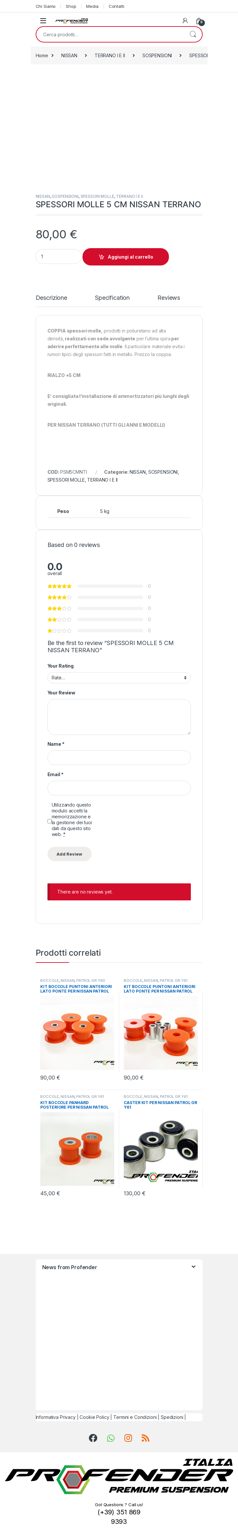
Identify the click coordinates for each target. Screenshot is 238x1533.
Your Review (61, 692)
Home (42, 55)
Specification (112, 298)
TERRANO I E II (110, 55)
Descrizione (51, 298)
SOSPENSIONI (157, 55)
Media (92, 6)
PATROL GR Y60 (90, 980)
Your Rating (60, 666)
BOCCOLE (49, 980)
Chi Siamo (46, 6)
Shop (71, 6)
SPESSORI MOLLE (97, 196)
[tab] (51, 301)
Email (55, 774)
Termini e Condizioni (134, 1417)
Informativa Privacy (56, 1417)
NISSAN (69, 55)
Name (55, 744)
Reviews (168, 298)
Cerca (193, 34)
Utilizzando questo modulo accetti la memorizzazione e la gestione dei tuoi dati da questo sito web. (72, 819)
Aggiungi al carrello (130, 257)
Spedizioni (172, 1417)
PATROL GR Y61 (174, 980)
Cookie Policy (94, 1417)
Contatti (116, 6)
